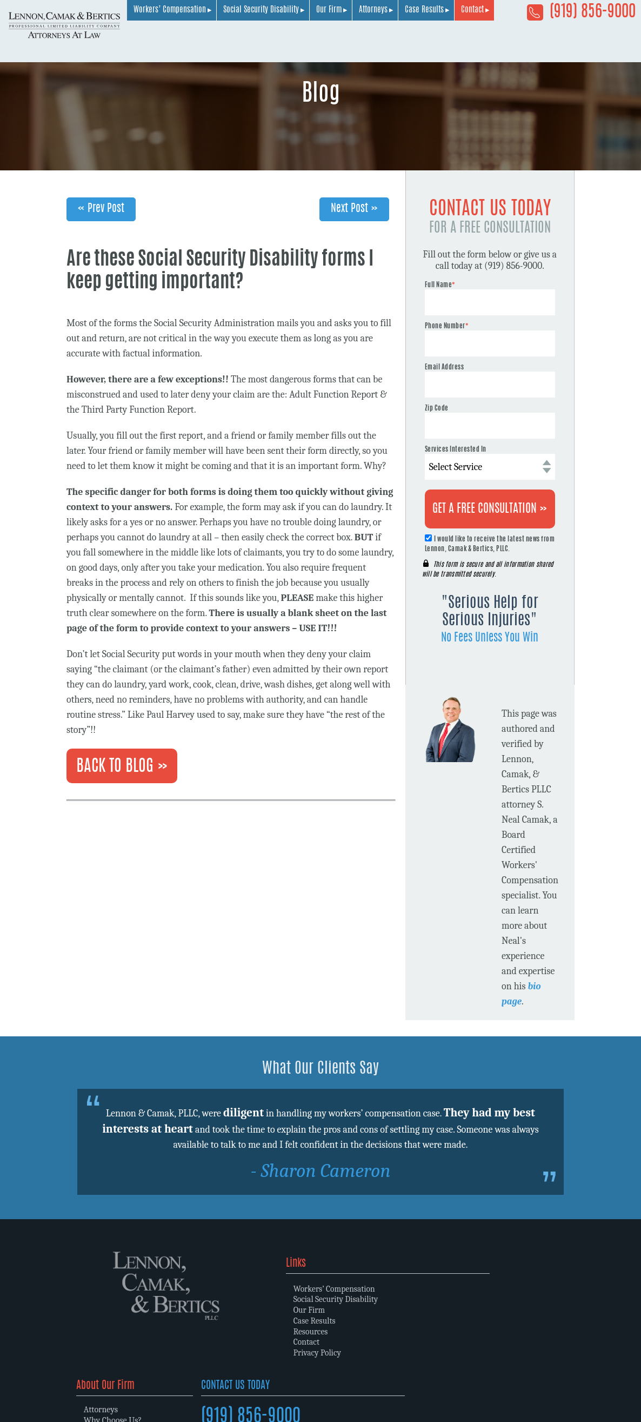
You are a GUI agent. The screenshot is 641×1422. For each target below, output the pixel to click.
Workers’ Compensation (311, 39)
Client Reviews (364, 1341)
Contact (614, 39)
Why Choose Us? (368, 1298)
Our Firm (470, 39)
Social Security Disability (402, 39)
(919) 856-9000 (581, 16)
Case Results (565, 39)
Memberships (363, 1320)
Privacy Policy (236, 1352)
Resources (229, 1330)
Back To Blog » (122, 767)
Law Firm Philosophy (376, 1309)
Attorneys (514, 39)
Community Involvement (382, 1330)
